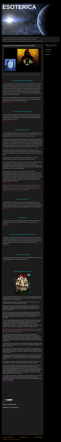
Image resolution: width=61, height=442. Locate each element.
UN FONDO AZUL (48, 51)
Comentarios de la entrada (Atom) (14, 439)
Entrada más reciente (8, 437)
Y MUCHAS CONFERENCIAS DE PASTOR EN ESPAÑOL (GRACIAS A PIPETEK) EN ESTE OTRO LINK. (22, 41)
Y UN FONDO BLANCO (49, 46)
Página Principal (24, 437)
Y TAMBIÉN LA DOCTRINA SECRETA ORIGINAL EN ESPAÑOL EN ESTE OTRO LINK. (19, 39)
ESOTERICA (19, 7)
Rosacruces (9, 401)
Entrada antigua (38, 437)
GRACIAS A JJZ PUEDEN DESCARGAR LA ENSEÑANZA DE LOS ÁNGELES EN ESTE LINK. (21, 37)
